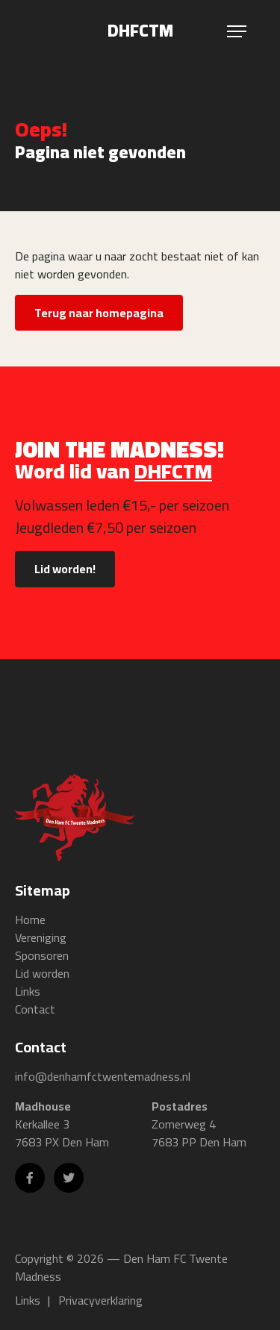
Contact (35, 1009)
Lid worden (42, 973)
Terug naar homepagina (99, 313)
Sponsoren (42, 955)
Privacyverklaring (100, 1300)
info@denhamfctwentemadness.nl (102, 1076)
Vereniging (40, 937)
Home (30, 919)
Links (27, 991)
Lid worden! (65, 569)
